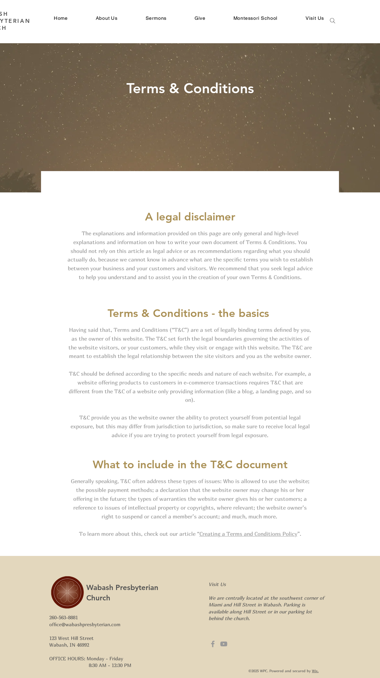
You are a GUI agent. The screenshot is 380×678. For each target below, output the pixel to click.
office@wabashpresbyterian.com (84, 624)
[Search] (332, 20)
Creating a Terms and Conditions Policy (248, 534)
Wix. (315, 671)
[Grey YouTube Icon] (223, 644)
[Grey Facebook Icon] (213, 644)
